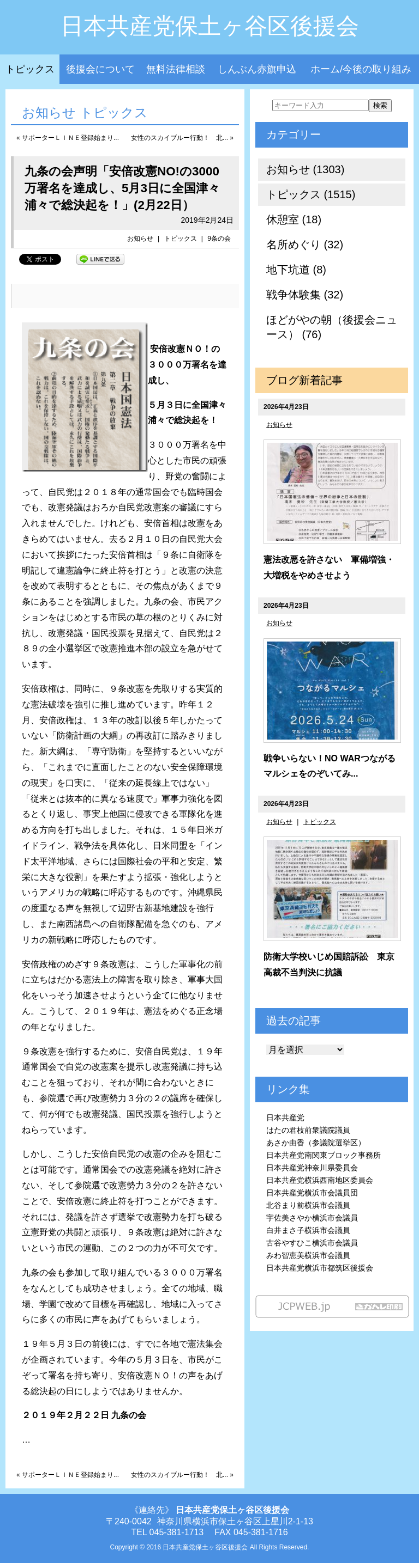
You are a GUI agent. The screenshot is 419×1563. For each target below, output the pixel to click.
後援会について (100, 69)
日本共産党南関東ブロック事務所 (323, 1155)
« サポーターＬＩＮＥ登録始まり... (67, 138)
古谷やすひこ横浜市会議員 (312, 1242)
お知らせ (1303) (305, 169)
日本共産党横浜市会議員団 (312, 1192)
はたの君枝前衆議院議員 (308, 1130)
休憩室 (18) (293, 219)
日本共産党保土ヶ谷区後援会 (210, 26)
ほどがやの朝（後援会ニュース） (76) (331, 327)
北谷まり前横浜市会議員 (308, 1205)
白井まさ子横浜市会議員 (308, 1230)
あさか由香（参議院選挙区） (316, 1142)
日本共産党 (285, 1117)
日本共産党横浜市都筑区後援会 (319, 1267)
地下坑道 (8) (296, 270)
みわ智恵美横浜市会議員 (308, 1255)
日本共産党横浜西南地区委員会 (319, 1180)
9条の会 (219, 238)
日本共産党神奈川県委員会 (312, 1167)
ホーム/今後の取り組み (360, 69)
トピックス (30, 69)
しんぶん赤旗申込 (257, 69)
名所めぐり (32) (304, 245)
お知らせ (140, 238)
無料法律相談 (175, 69)
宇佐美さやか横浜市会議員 (312, 1217)
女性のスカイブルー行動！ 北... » (182, 138)
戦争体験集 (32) (304, 295)
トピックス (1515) (310, 194)
